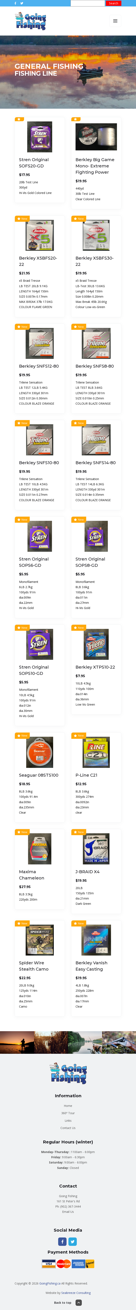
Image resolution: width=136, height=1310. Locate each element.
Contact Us (68, 1128)
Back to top (68, 1303)
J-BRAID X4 (88, 871)
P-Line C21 (86, 775)
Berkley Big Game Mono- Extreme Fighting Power (95, 166)
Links (68, 1121)
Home (68, 1106)
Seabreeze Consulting (76, 1293)
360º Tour (68, 1113)
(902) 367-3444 (70, 1206)
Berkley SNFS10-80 (39, 462)
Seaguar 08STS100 (38, 775)
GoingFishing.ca (49, 1283)
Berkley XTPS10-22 (95, 667)
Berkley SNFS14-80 (96, 462)
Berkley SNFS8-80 (95, 366)
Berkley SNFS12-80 (39, 366)
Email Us (68, 1212)
